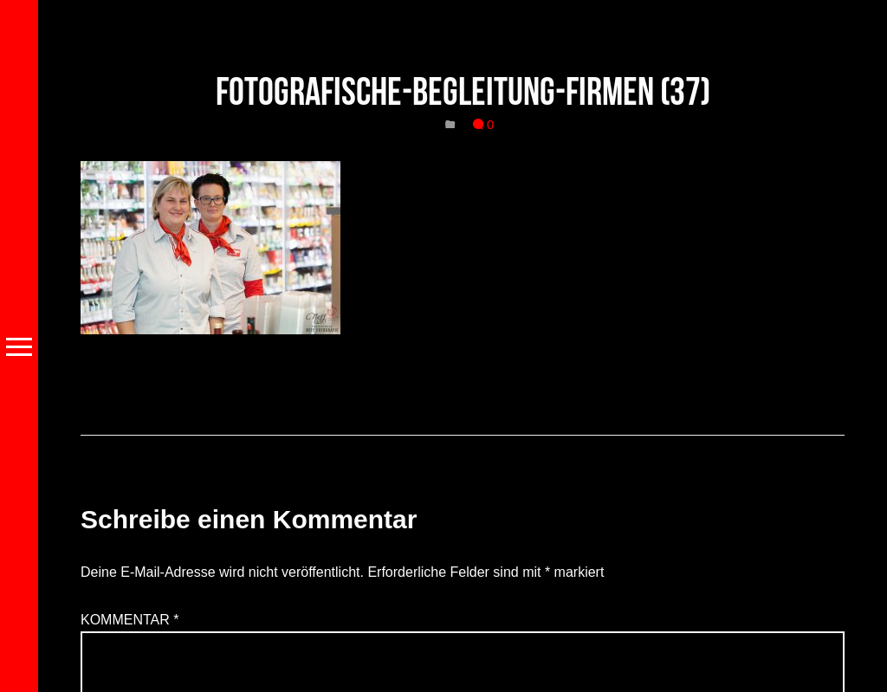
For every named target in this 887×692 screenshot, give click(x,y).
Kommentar (130, 619)
